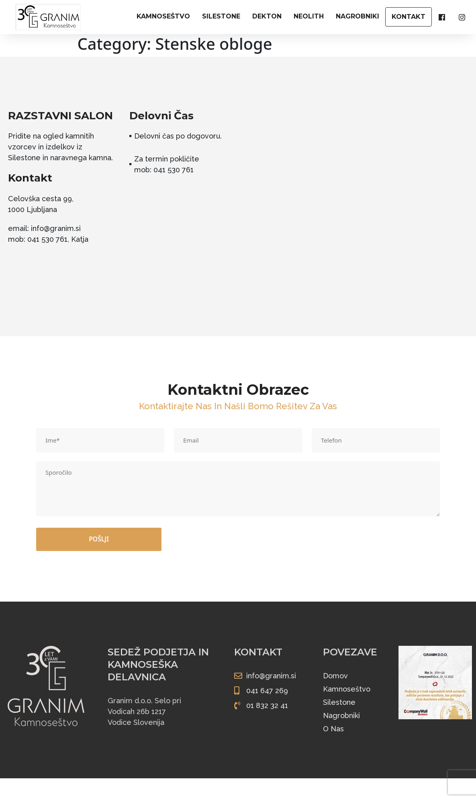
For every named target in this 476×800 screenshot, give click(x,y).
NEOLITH (309, 16)
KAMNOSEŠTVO (163, 16)
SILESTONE (221, 16)
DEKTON (267, 16)
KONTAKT (408, 16)
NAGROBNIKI (357, 16)
